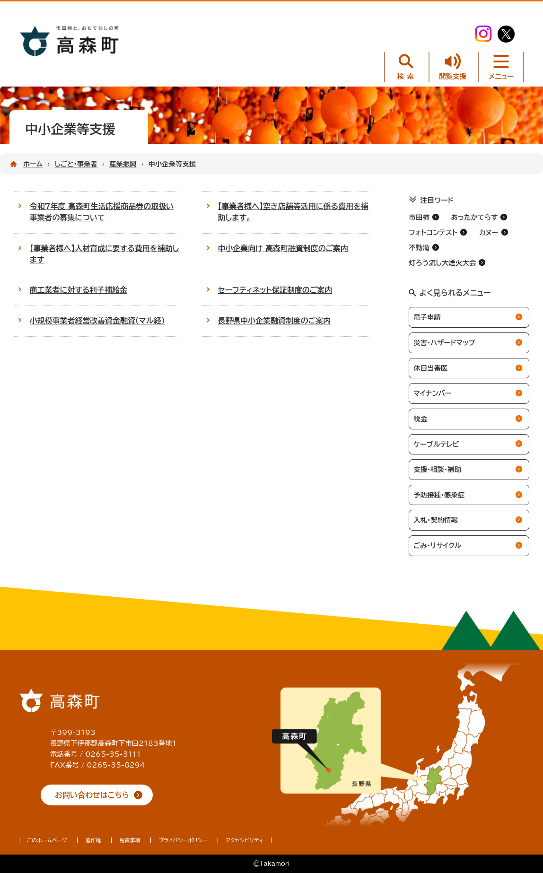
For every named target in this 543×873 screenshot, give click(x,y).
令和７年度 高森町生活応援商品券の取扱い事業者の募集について (102, 211)
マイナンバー (432, 393)
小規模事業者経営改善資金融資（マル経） (97, 320)
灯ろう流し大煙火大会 (442, 262)
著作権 (93, 840)
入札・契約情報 (435, 520)
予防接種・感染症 (438, 494)
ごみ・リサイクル (437, 545)
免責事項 (129, 840)
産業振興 (123, 163)
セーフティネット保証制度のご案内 (275, 290)
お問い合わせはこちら (92, 795)
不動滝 (419, 247)
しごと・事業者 (75, 163)
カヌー (489, 232)
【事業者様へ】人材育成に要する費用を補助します (104, 253)
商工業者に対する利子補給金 (78, 290)
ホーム (33, 163)
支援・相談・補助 (437, 469)
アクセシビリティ (244, 840)
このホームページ (47, 840)
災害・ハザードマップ (444, 342)
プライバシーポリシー (182, 840)
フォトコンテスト (433, 232)
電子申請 (427, 317)
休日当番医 (430, 368)
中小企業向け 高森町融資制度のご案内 (283, 248)
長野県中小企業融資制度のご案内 (274, 320)
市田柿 (419, 217)
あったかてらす (474, 217)
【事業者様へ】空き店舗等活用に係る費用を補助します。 (293, 211)
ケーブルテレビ (436, 444)
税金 (420, 418)
